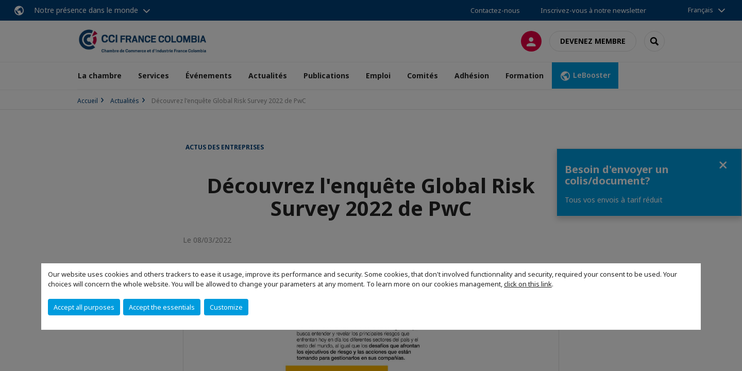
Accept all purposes (84, 307)
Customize (226, 307)
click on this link (528, 284)
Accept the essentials (162, 307)
